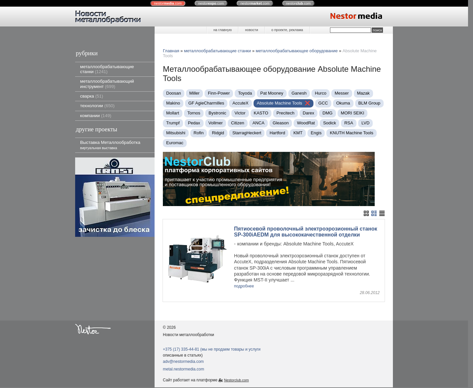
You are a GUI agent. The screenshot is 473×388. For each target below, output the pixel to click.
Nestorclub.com (236, 380)
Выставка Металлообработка (110, 145)
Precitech (285, 112)
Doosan (173, 93)
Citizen (237, 122)
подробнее (244, 286)
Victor (240, 112)
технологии (97, 105)
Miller (194, 93)
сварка (91, 96)
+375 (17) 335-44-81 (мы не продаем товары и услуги (211, 349)
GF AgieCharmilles (206, 103)
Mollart (172, 112)
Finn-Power (219, 93)
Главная (171, 50)
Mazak (363, 93)
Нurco (320, 93)
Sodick (329, 122)
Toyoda (245, 93)
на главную (222, 30)
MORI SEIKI (352, 112)
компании (95, 115)
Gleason (281, 122)
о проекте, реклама (287, 30)
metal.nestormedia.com (183, 369)
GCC (323, 103)
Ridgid (218, 132)
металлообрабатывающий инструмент (107, 84)
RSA (348, 122)
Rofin (199, 132)
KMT (297, 132)
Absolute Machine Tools (279, 103)
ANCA (258, 122)
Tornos (193, 112)
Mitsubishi (175, 132)
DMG (327, 112)
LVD (365, 122)
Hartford (277, 132)
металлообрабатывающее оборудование (297, 50)
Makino (173, 103)
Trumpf (173, 122)
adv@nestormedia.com (183, 362)
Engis (316, 132)
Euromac (174, 142)
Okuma (343, 103)
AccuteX (240, 103)
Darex (308, 112)
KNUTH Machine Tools (351, 132)
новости (251, 30)
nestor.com (168, 3)
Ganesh (299, 93)
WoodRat (306, 122)
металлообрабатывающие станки (107, 69)
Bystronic (217, 112)
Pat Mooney (271, 93)
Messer (342, 93)
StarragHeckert (246, 132)
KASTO (261, 112)
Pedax (194, 122)
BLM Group (369, 103)
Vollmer (216, 122)
